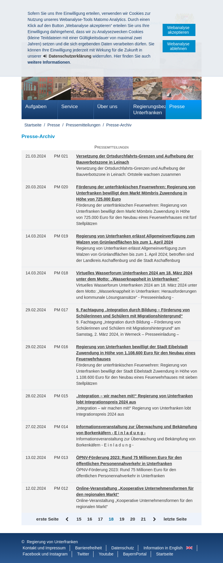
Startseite (33, 125)
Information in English (163, 548)
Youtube (106, 554)
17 (100, 518)
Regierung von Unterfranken (52, 541)
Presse (177, 106)
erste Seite (47, 518)
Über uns (107, 106)
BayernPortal (135, 554)
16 (89, 518)
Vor (155, 519)
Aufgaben (35, 106)
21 (143, 518)
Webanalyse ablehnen (178, 46)
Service (69, 106)
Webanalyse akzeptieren (178, 30)
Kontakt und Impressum (44, 548)
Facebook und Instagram (45, 554)
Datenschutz (122, 548)
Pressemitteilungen (83, 125)
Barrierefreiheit (88, 548)
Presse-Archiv (119, 125)
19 (121, 518)
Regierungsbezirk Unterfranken (149, 109)
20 (132, 518)
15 (78, 518)
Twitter (83, 554)
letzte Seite (175, 518)
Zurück (67, 519)
